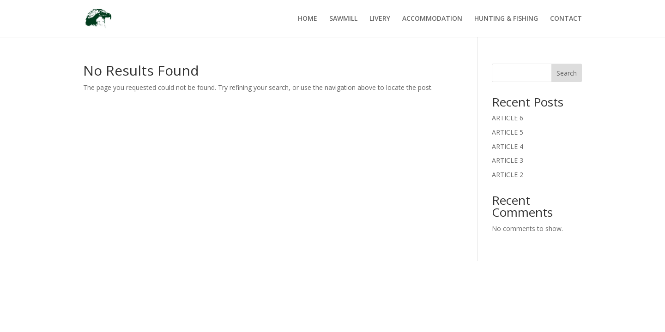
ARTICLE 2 (507, 174)
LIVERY (379, 19)
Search (566, 73)
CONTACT (566, 19)
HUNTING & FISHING (506, 19)
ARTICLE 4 (507, 146)
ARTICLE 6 (507, 117)
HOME (307, 19)
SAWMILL (343, 19)
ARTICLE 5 (507, 132)
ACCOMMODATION (432, 19)
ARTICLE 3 (507, 160)
